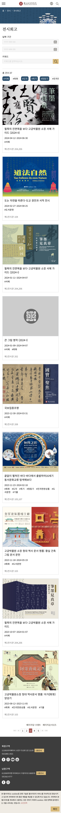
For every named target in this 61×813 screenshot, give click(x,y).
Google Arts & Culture (17, 759)
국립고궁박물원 (28, 3)
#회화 (15, 78)
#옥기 (34, 78)
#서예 (6, 78)
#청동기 (44, 78)
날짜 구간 (6, 36)
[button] (51, 4)
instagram (8, 759)
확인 (55, 808)
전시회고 (17, 10)
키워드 (5, 56)
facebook (3, 759)
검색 (56, 61)
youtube (13, 759)
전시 (9, 10)
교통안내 (38, 750)
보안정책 (24, 803)
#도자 (24, 78)
